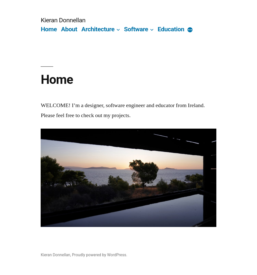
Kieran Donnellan (63, 20)
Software (136, 29)
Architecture (97, 29)
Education (171, 29)
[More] (190, 30)
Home (49, 29)
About (69, 29)
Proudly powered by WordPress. (99, 254)
